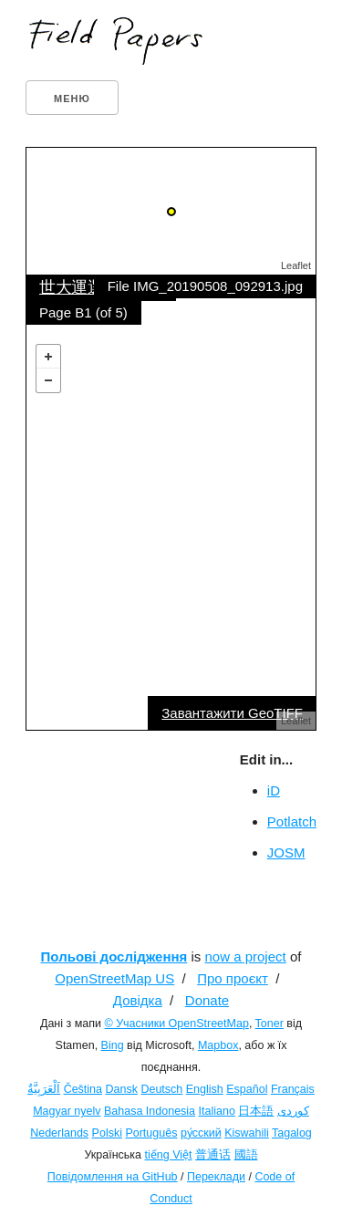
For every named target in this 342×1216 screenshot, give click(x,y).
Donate (207, 1000)
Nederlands (59, 1133)
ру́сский (201, 1133)
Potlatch (291, 821)
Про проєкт (232, 978)
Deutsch (161, 1089)
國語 (246, 1154)
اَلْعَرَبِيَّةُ (43, 1089)
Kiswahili (246, 1133)
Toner (269, 1023)
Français (293, 1089)
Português (151, 1133)
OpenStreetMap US (114, 978)
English (204, 1089)
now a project (245, 956)
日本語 (256, 1111)
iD (273, 790)
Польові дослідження (114, 956)
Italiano (217, 1111)
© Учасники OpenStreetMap (176, 1023)
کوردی (293, 1111)
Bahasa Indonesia (149, 1111)
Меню (72, 98)
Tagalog (292, 1133)
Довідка (137, 1000)
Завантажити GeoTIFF (232, 713)
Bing (112, 1045)
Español (246, 1089)
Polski (107, 1133)
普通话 (213, 1154)
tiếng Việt (168, 1154)
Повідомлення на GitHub (112, 1176)
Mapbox (218, 1045)
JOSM (286, 852)
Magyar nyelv (66, 1111)
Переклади (216, 1176)
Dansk (122, 1089)
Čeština (83, 1089)
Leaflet (296, 265)
